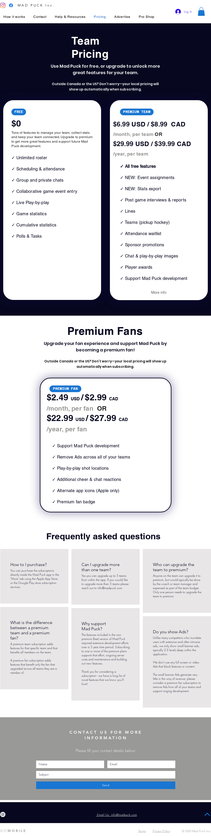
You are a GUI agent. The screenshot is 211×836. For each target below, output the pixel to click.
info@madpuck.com (109, 588)
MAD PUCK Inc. (36, 5)
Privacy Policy (161, 831)
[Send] (105, 785)
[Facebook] (11, 5)
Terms (142, 831)
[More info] (158, 292)
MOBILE (13, 831)
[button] (201, 11)
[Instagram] (2, 5)
